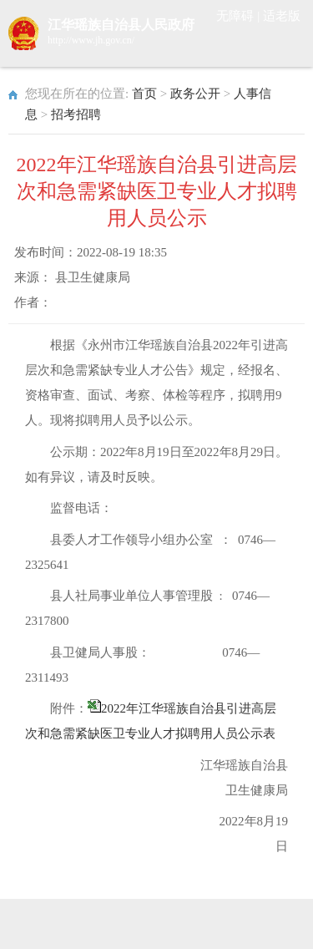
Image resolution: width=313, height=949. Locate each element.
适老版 (281, 16)
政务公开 (195, 93)
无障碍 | (239, 16)
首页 (144, 93)
